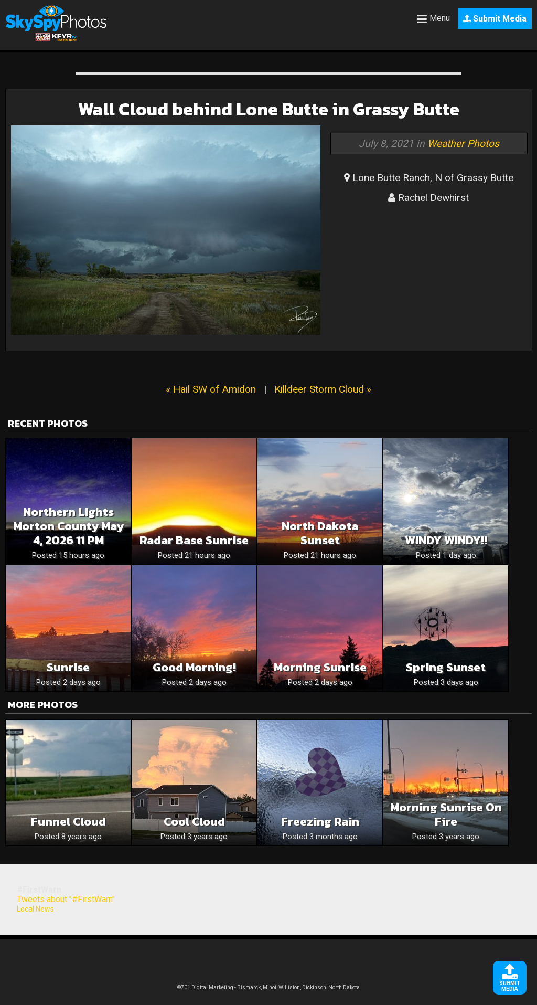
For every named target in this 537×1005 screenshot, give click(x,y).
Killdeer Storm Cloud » (322, 389)
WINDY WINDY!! (446, 540)
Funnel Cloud (68, 821)
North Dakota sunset (320, 533)
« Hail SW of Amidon (211, 389)
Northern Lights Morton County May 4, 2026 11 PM (68, 526)
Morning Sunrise (320, 667)
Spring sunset (446, 667)
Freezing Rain (320, 821)
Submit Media (495, 19)
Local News (35, 909)
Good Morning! (194, 667)
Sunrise (68, 667)
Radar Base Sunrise (194, 540)
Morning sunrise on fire (446, 814)
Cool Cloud (194, 821)
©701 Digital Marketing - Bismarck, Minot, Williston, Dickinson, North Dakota (268, 987)
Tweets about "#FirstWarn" (66, 899)
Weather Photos (463, 143)
